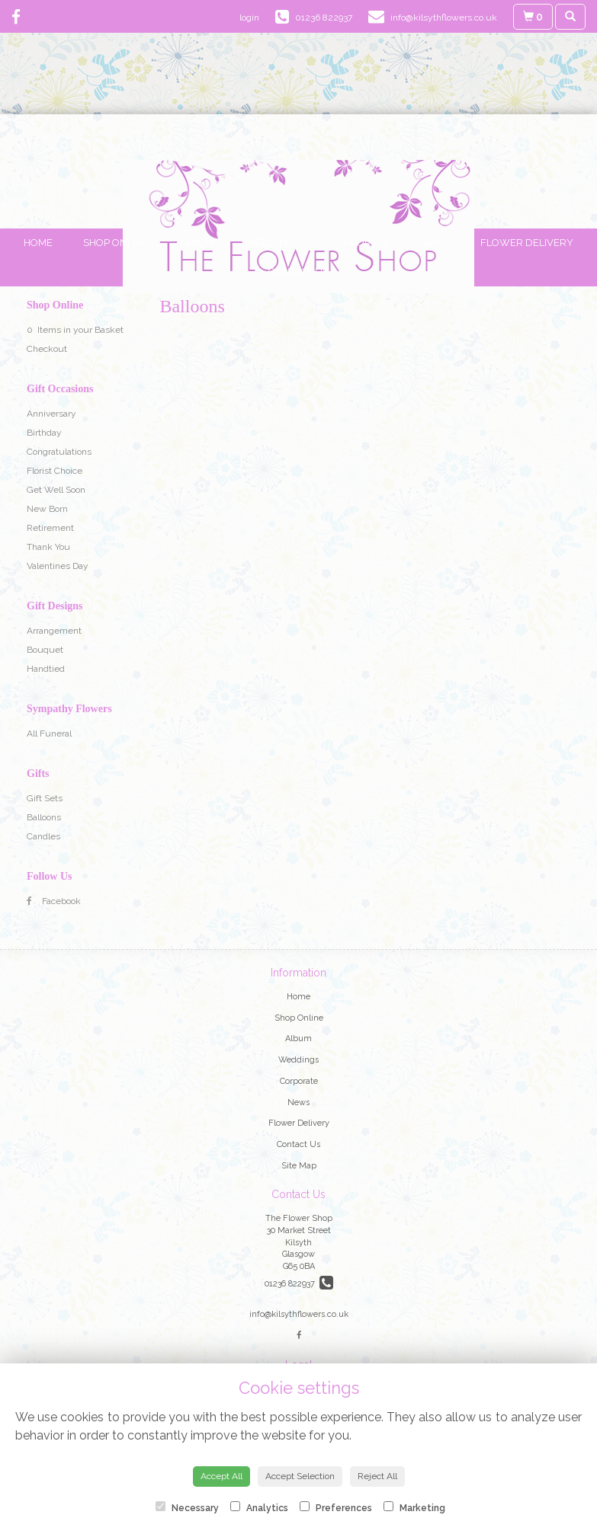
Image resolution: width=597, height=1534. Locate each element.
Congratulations (59, 451)
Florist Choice (54, 470)
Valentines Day (57, 566)
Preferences (336, 1507)
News (434, 242)
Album (196, 242)
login (249, 17)
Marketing (414, 1507)
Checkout (47, 349)
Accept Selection (300, 1476)
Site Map (298, 1166)
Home (38, 242)
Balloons (44, 817)
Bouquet (45, 649)
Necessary (187, 1507)
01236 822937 (299, 1284)
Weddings (272, 242)
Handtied (46, 668)
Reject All (377, 1476)
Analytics (259, 1507)
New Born (47, 508)
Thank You (48, 547)
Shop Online (116, 242)
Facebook (54, 901)
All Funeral (49, 733)
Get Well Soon (56, 489)
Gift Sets (45, 798)
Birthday (44, 432)
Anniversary (51, 413)
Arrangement (54, 630)
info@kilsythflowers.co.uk (298, 1314)
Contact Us (298, 271)
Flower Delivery (526, 242)
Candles (43, 836)
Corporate (359, 242)
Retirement (50, 528)
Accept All (221, 1476)
